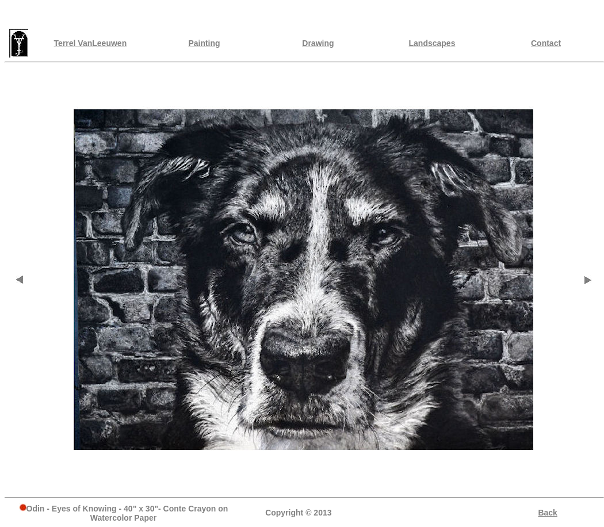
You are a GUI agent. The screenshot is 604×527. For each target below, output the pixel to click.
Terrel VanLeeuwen (90, 43)
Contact (546, 43)
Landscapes (432, 43)
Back (547, 512)
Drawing (318, 43)
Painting (204, 43)
